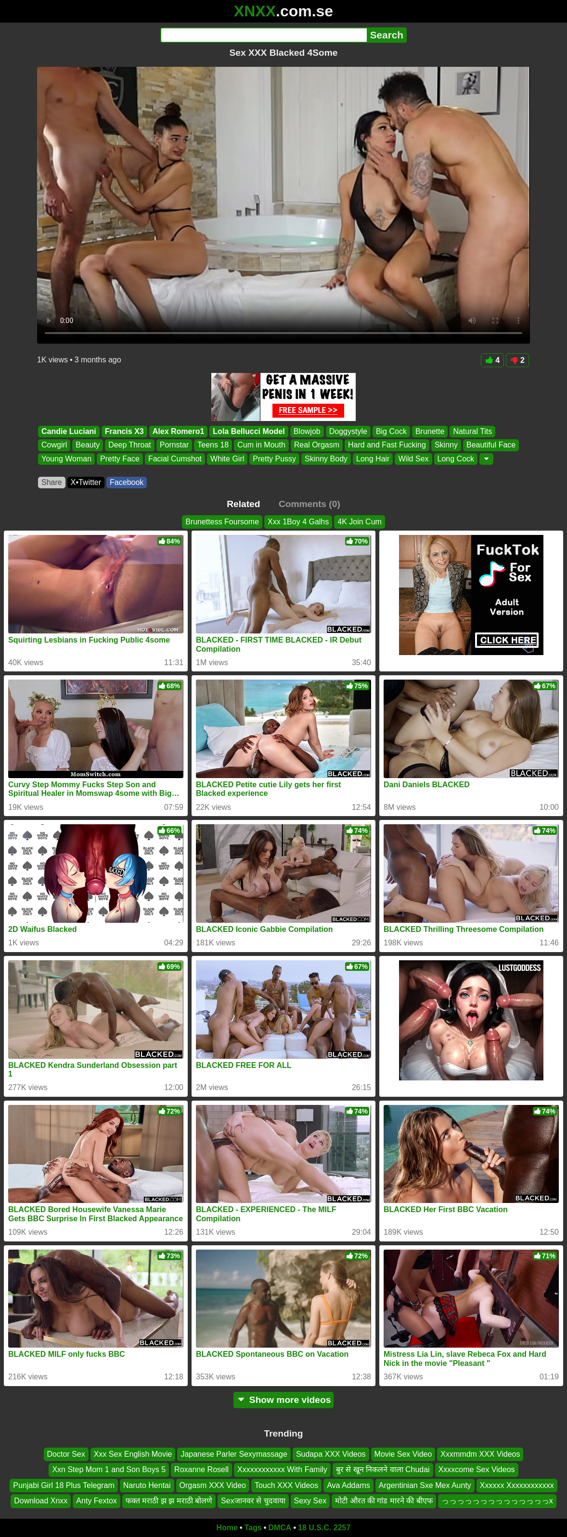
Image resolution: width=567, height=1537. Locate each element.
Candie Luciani (68, 431)
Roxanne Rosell (201, 1469)
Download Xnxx (40, 1501)
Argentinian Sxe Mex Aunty (425, 1485)
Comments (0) (309, 504)
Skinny (446, 445)
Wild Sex (413, 459)
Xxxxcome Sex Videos (476, 1469)
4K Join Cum (359, 522)
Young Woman (66, 459)
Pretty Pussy (274, 459)
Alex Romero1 (179, 431)
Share (51, 482)
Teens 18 (213, 445)
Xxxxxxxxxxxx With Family (282, 1469)
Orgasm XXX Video (213, 1485)
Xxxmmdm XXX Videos (480, 1454)
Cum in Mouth (261, 445)
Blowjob (307, 431)
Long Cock (456, 459)
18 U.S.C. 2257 (324, 1528)
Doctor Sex (66, 1454)
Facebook (126, 482)
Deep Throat (129, 445)
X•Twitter (86, 482)
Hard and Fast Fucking (387, 445)
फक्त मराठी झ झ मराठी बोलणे (169, 1501)
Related (243, 504)
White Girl (227, 459)
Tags (253, 1528)
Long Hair (372, 459)
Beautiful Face (490, 445)
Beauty (88, 445)
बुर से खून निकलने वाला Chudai (383, 1469)
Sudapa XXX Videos (331, 1454)
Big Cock (391, 431)
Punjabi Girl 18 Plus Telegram (63, 1485)
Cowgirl (54, 445)
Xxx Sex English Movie (133, 1454)
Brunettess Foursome (222, 522)
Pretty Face (120, 459)
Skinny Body (326, 459)
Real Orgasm (316, 445)
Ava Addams (348, 1485)
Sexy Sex (310, 1501)
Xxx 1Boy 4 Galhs (298, 522)
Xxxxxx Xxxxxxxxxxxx (517, 1485)
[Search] (263, 35)
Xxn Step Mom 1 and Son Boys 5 (109, 1469)
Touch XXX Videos (286, 1485)
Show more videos (283, 1400)
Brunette (429, 431)
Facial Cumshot (175, 459)
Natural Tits (472, 431)
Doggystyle (348, 431)
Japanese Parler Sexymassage (233, 1454)
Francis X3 (124, 431)
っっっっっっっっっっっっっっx (497, 1501)
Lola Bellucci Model (248, 431)
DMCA (279, 1528)
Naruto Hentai (147, 1485)
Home (227, 1528)
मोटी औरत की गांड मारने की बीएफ (384, 1501)
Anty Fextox (96, 1501)
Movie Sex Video (403, 1454)
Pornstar (174, 445)
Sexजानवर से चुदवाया (253, 1501)
